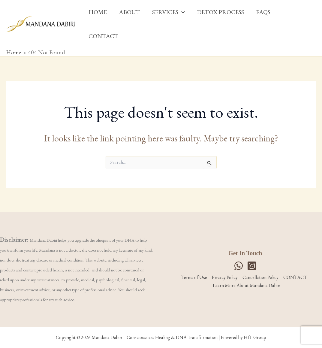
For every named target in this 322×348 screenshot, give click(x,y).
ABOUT (129, 12)
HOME (98, 12)
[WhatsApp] (238, 266)
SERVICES (168, 12)
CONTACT (103, 36)
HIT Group (255, 337)
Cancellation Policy (260, 277)
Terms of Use (194, 277)
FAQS (263, 12)
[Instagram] (252, 266)
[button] (181, 12)
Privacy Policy (225, 277)
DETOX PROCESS (220, 12)
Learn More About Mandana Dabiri (246, 285)
